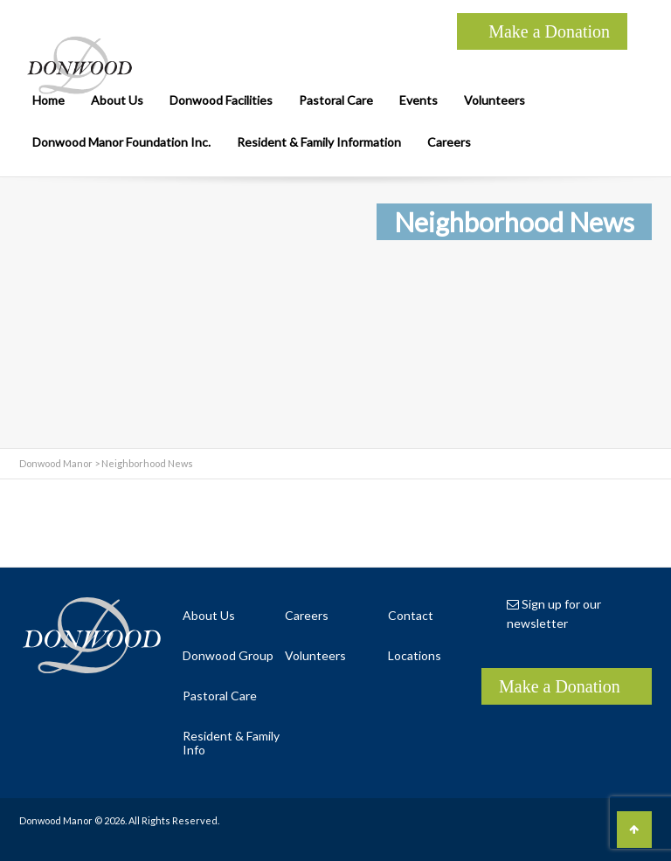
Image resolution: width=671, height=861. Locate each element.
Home (48, 100)
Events (418, 100)
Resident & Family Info (231, 742)
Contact (410, 615)
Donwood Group (228, 655)
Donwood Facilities (221, 100)
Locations (414, 655)
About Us (117, 100)
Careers (449, 141)
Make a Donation (549, 31)
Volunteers (494, 100)
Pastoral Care (336, 100)
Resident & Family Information (319, 141)
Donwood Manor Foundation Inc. (121, 141)
